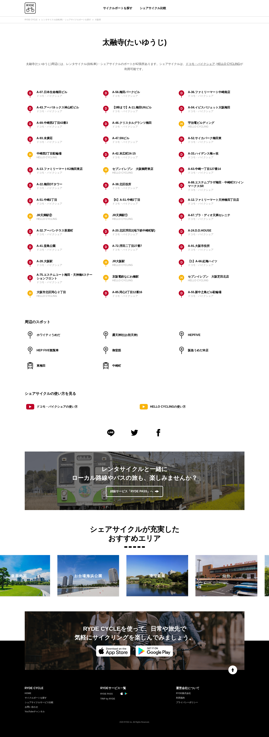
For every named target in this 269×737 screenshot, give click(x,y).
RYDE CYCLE (31, 19)
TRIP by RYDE (107, 698)
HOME (28, 693)
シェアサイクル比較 (153, 8)
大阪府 (98, 19)
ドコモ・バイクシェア (200, 63)
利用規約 (180, 698)
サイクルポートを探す (117, 8)
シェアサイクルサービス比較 (39, 702)
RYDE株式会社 (183, 693)
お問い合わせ (31, 707)
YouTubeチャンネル (35, 711)
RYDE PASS (106, 694)
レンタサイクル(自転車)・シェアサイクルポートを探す (66, 19)
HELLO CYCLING (228, 63)
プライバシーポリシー (187, 702)
